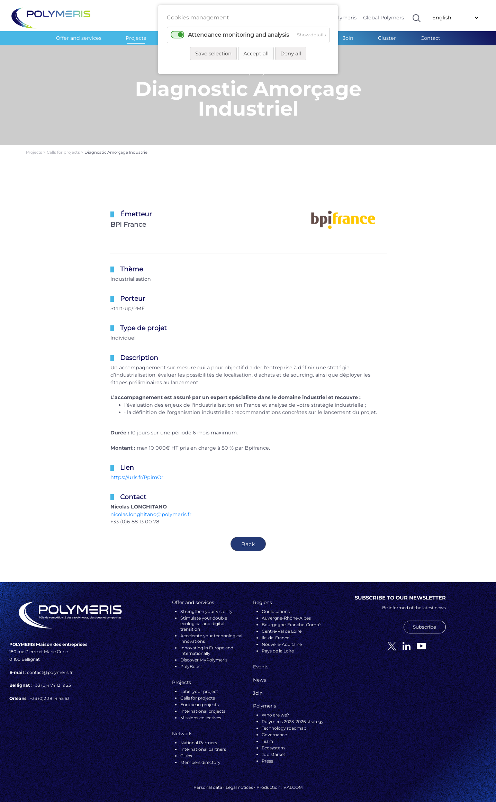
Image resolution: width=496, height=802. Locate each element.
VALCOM (293, 781)
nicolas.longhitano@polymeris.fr (150, 508)
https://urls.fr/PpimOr (136, 471)
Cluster (387, 38)
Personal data (207, 781)
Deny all (290, 53)
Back (248, 538)
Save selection (213, 53)
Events (261, 661)
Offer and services (78, 38)
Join (348, 38)
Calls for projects (64, 146)
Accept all (256, 53)
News (259, 674)
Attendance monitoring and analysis (238, 34)
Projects (136, 38)
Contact (430, 38)
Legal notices (239, 781)
